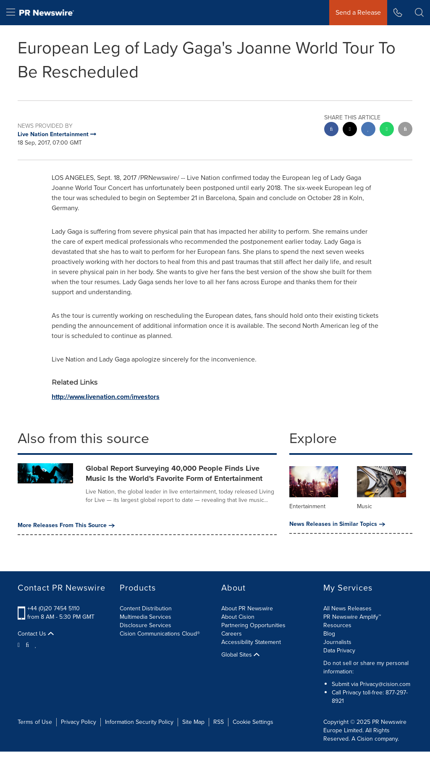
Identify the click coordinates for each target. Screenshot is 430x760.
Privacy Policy (78, 722)
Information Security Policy (139, 722)
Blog (329, 633)
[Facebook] (27, 644)
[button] (419, 12)
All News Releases (347, 608)
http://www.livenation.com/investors (106, 396)
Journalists (337, 642)
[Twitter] (20, 644)
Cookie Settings (253, 722)
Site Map (193, 722)
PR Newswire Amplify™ (352, 616)
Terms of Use (35, 722)
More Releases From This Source (66, 525)
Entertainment (307, 506)
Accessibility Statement (251, 642)
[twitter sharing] (350, 130)
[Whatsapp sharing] (387, 130)
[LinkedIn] (36, 644)
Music (364, 506)
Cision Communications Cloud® (160, 633)
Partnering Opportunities (253, 625)
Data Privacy (339, 650)
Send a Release (358, 12)
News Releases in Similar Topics (337, 524)
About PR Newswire (247, 608)
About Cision (237, 616)
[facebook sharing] (331, 130)
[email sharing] (405, 130)
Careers (231, 633)
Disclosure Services (145, 625)
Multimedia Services (145, 616)
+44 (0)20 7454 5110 (53, 608)
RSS (218, 722)
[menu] (10, 12)
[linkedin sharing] (368, 130)
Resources (337, 625)
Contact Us (36, 634)
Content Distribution (146, 608)
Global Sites (240, 655)
